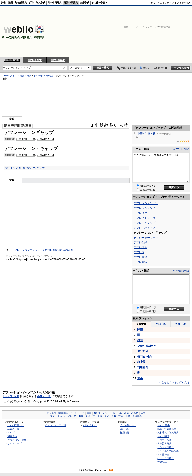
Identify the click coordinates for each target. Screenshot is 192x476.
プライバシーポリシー (19, 440)
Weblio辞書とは (15, 425)
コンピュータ (77, 413)
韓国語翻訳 (58, 60)
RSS (110, 470)
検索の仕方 (13, 429)
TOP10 (141, 324)
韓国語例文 (35, 60)
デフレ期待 (140, 262)
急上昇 (141, 361)
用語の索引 (25, 167)
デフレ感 (139, 252)
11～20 (161, 323)
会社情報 (124, 429)
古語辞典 (84, 2)
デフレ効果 (140, 242)
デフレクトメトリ (144, 217)
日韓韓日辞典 (71, 2)
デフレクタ (140, 213)
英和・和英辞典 (37, 2)
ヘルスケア (70, 416)
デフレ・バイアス (144, 227)
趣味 (80, 416)
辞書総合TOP (184, 2)
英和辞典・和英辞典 (168, 432)
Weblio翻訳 (163, 436)
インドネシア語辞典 (168, 451)
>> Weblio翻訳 (181, 149)
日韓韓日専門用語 (43, 76)
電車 (89, 413)
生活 (59, 416)
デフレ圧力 (140, 247)
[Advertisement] (163, 31)
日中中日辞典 (55, 2)
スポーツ (90, 416)
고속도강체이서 (146, 345)
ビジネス (51, 413)
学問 (143, 413)
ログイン (169, 2)
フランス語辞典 (165, 447)
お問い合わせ (90, 425)
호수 (140, 378)
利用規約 (12, 436)
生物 (99, 416)
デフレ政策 (140, 257)
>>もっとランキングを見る (174, 382)
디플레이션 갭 (45, 138)
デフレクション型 (144, 208)
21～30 (180, 323)
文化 (52, 416)
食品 (106, 416)
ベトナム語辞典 (165, 458)
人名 (113, 416)
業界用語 (63, 413)
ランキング (39, 167)
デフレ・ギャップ (144, 222)
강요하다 (142, 351)
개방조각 (142, 367)
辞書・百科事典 (133, 416)
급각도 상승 (144, 356)
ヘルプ (10, 432)
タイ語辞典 (163, 454)
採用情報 (124, 432)
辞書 (3, 2)
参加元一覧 (44, 396)
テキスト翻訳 (141, 149)
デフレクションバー (146, 203)
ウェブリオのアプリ (55, 425)
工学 (119, 413)
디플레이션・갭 (25, 138)
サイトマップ (14, 443)
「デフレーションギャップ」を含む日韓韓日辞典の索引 (41, 249)
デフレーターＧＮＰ (146, 237)
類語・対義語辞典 (17, 2)
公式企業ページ (128, 425)
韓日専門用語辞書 (18, 126)
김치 (140, 340)
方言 (120, 416)
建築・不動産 (131, 413)
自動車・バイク (102, 413)
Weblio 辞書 (9, 76)
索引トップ (11, 167)
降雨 (140, 329)
